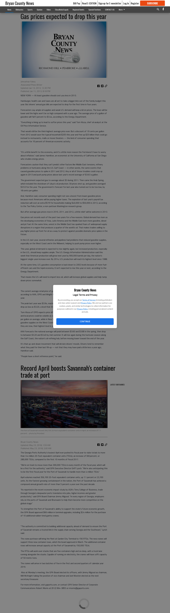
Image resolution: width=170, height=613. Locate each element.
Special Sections (94, 9)
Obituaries (19, 9)
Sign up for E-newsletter (109, 3)
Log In (126, 3)
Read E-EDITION (89, 3)
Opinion (39, 9)
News (9, 9)
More (122, 9)
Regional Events (78, 9)
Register (135, 3)
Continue (85, 321)
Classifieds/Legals (61, 9)
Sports (30, 9)
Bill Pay (76, 3)
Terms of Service (89, 300)
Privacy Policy (86, 302)
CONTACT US (109, 9)
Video (49, 9)
